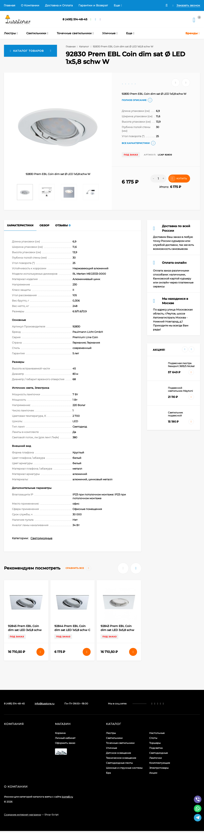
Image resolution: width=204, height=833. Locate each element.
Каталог (84, 46)
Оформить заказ (65, 742)
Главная (9, 5)
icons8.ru (67, 796)
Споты (153, 737)
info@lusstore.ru (44, 703)
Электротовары (159, 767)
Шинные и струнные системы (124, 767)
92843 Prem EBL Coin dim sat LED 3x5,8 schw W (117, 630)
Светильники (114, 737)
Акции (153, 772)
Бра (108, 772)
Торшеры (155, 742)
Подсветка (156, 747)
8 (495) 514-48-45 (75, 19)
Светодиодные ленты (119, 762)
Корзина (60, 732)
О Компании (30, 5)
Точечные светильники (120, 742)
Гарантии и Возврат (93, 5)
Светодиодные (41, 538)
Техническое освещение (121, 757)
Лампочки (155, 757)
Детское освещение (118, 752)
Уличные (111, 747)
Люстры (111, 732)
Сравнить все (78, 568)
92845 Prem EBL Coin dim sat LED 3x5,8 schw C (25, 630)
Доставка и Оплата (59, 5)
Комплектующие (159, 762)
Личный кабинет (65, 737)
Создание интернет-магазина (22, 814)
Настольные (157, 732)
